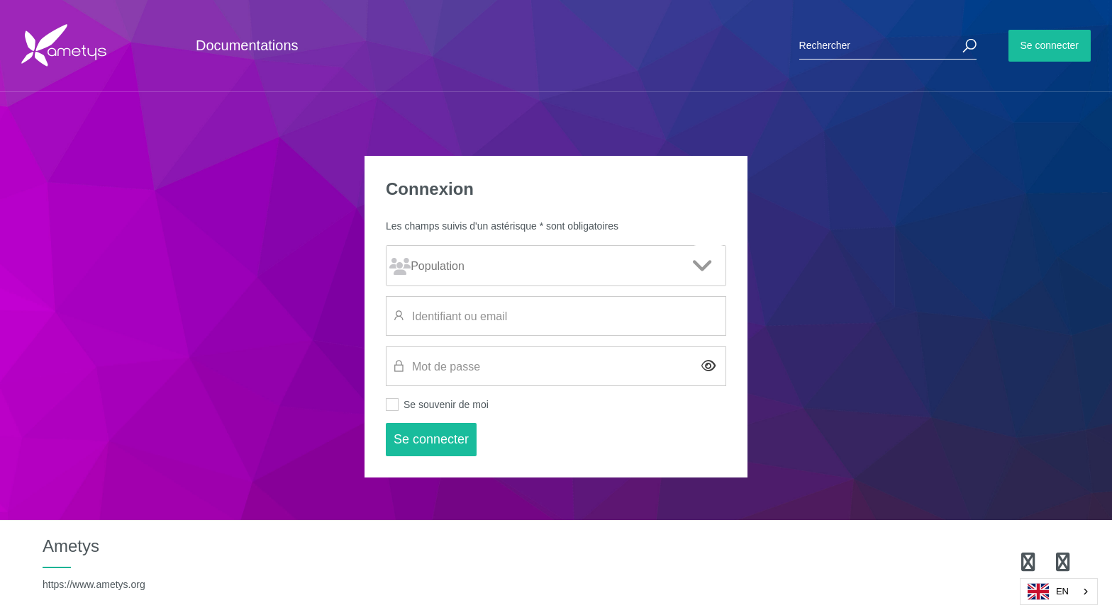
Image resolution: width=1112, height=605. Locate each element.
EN (1048, 591)
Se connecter (1050, 45)
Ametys (94, 563)
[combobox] (1059, 591)
